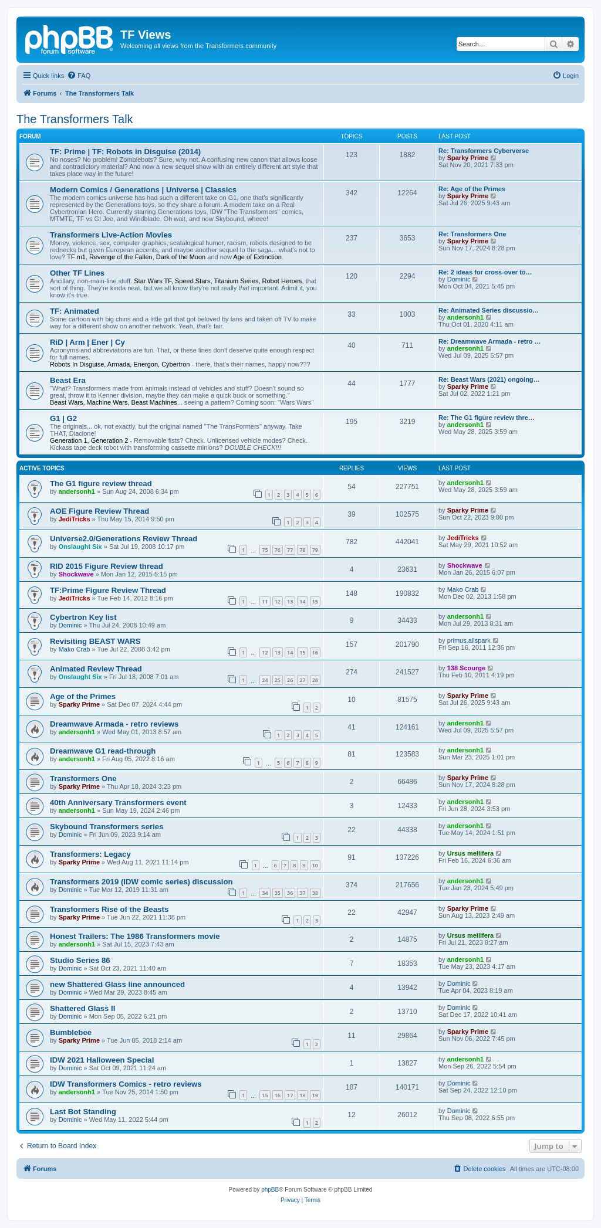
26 (290, 680)
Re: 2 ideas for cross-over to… (485, 272)
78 (302, 550)
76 (278, 550)
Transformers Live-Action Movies (111, 234)
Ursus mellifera (470, 853)
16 (315, 652)
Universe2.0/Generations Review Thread (123, 538)
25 (278, 680)
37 (302, 893)
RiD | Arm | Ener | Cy (87, 342)
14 (302, 601)
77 (290, 550)
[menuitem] (78, 76)
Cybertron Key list (83, 617)
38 (315, 893)
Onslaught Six (80, 546)
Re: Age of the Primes (471, 188)
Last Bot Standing (83, 1111)
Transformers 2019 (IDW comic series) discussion (141, 881)
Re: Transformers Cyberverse (483, 150)
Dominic (459, 279)
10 (315, 865)
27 (302, 680)
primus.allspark (469, 640)
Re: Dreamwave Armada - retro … (489, 341)
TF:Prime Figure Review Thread (108, 590)
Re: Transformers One (472, 234)
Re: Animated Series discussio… (488, 310)
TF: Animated (74, 311)
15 (315, 601)
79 (315, 550)
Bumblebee (71, 1032)
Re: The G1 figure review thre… (486, 417)
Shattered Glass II (82, 1008)
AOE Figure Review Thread (99, 511)
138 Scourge (466, 667)
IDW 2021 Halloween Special (102, 1060)
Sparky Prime (467, 157)
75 (265, 550)
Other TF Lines (77, 273)
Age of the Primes (83, 696)
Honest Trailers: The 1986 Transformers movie (135, 936)
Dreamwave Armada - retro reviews (114, 724)
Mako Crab (463, 589)
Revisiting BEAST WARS (95, 641)
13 (290, 601)
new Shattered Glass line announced (117, 984)
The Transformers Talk (74, 119)
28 (315, 680)
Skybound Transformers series (107, 826)
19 (315, 1095)
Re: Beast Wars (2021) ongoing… (489, 379)
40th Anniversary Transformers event (118, 802)
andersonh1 (465, 317)
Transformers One (83, 778)
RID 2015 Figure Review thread (106, 566)
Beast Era (68, 380)
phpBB (270, 1189)
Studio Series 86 (80, 960)
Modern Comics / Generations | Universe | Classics (143, 189)
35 (278, 893)
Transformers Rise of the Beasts (109, 909)
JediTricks (74, 519)
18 (302, 1095)
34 (265, 893)
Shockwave (76, 574)
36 (290, 893)
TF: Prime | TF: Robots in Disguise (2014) (125, 151)
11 (265, 601)
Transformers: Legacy (90, 854)
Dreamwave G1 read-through (103, 751)
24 (265, 680)
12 (278, 601)
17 (290, 1095)
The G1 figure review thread (101, 483)
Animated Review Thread (96, 668)
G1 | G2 (63, 418)
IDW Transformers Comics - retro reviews (126, 1084)
